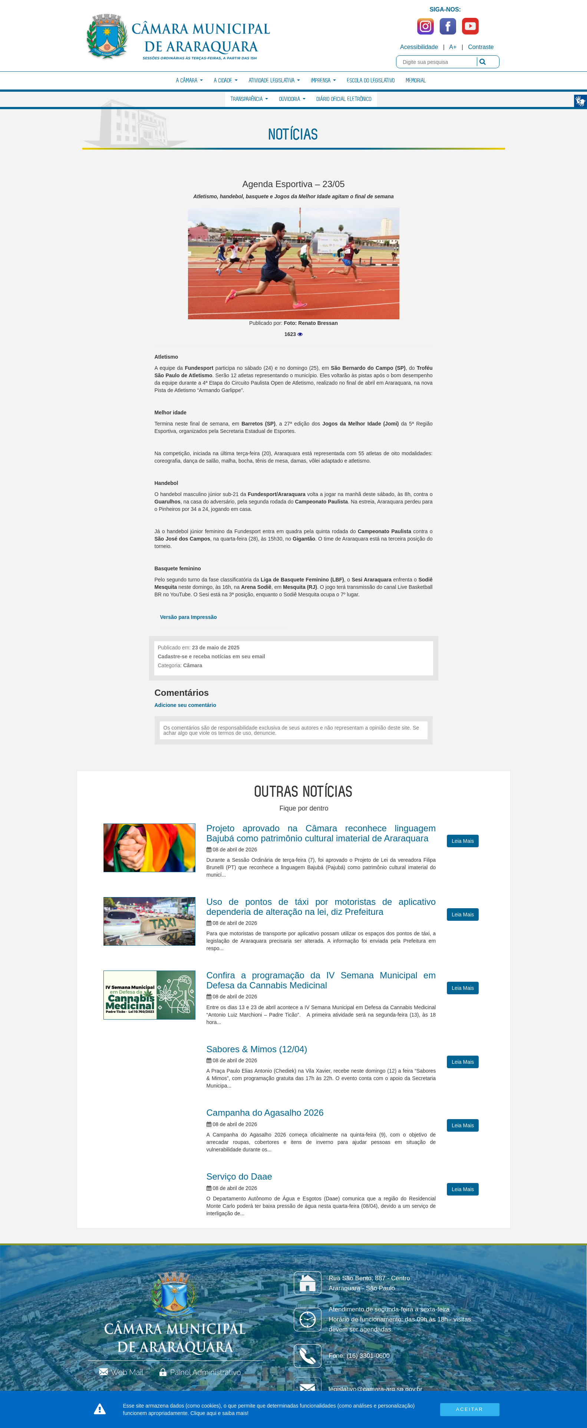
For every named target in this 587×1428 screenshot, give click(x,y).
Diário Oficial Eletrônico (344, 99)
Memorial (416, 81)
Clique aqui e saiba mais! (219, 1413)
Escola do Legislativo (371, 81)
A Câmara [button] (189, 81)
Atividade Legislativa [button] (274, 81)
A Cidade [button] (226, 81)
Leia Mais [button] (463, 841)
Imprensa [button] (323, 81)
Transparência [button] (249, 99)
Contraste (481, 47)
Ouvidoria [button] (292, 99)
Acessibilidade (419, 47)
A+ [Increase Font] (452, 47)
